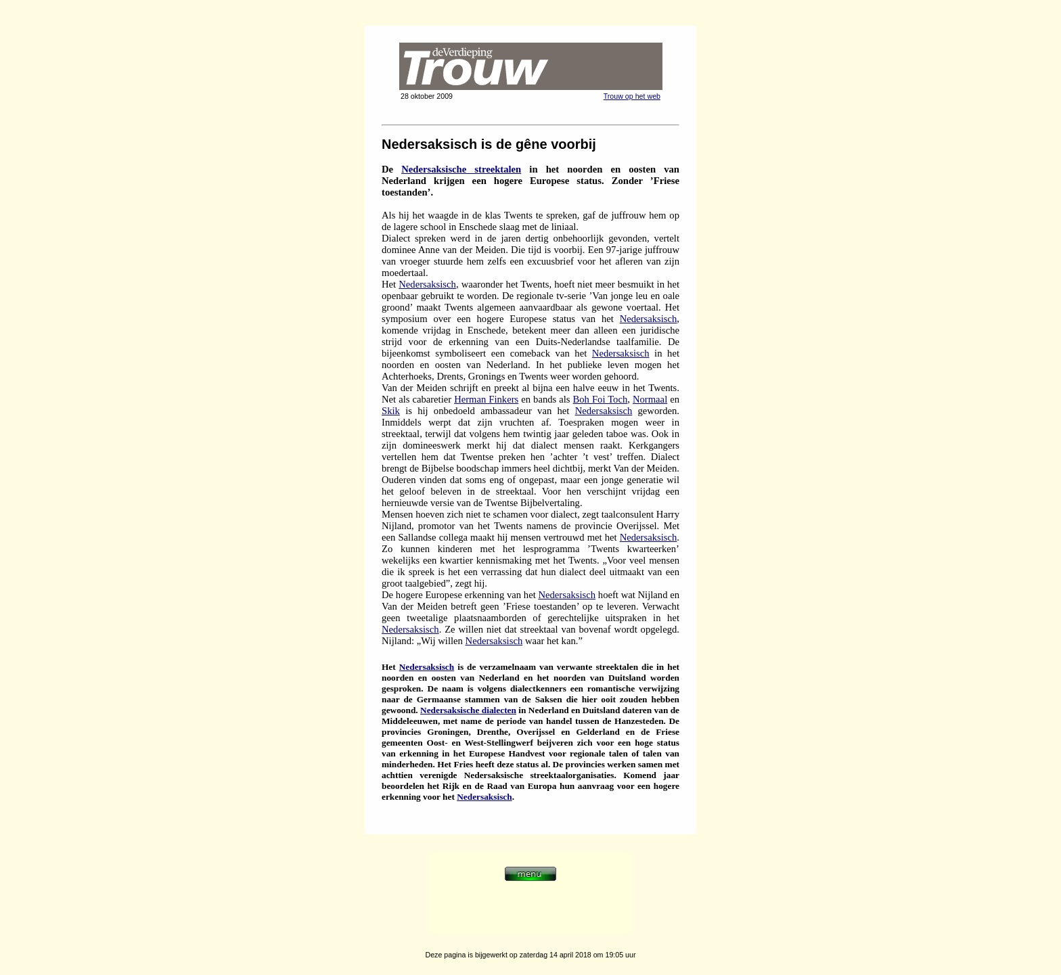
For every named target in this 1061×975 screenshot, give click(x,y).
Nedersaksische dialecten (468, 710)
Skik (391, 410)
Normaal (650, 399)
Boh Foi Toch (600, 399)
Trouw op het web (632, 96)
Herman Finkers (486, 399)
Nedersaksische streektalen (461, 169)
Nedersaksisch (427, 284)
